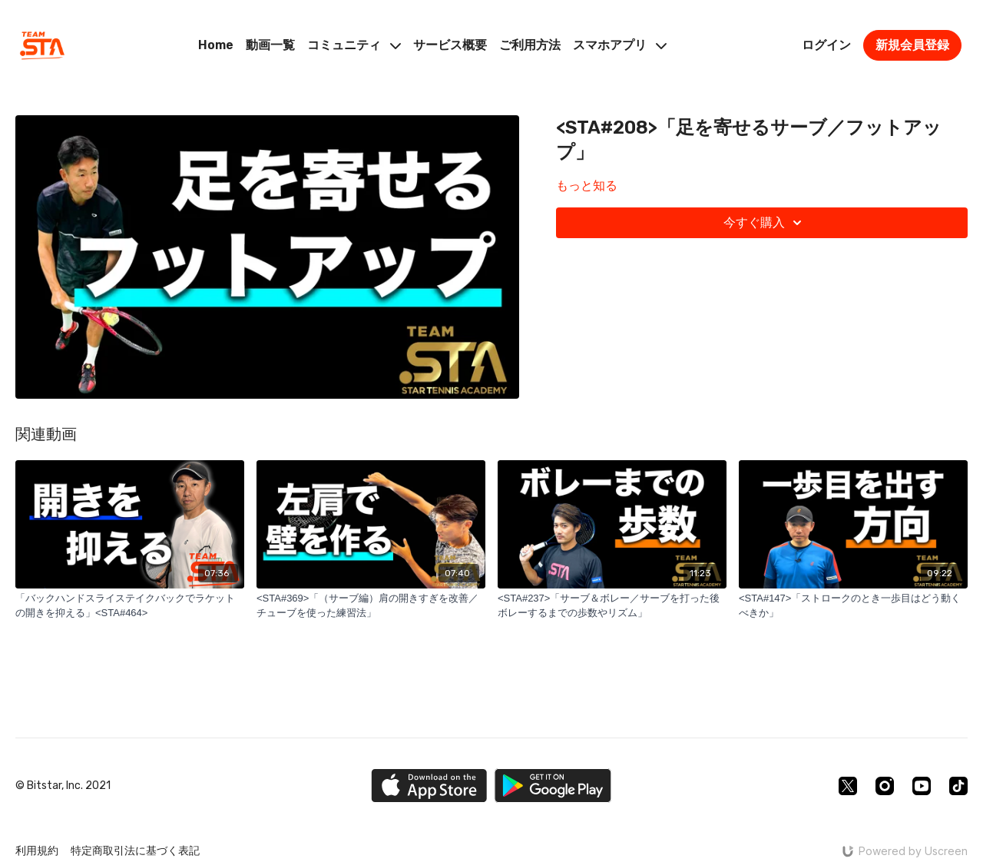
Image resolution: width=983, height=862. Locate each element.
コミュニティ (354, 45)
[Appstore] (429, 785)
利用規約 (36, 850)
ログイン (826, 45)
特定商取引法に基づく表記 (135, 850)
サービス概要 (450, 45)
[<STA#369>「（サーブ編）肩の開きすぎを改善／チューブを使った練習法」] (371, 606)
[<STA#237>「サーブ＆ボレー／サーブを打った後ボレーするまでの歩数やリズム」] (612, 606)
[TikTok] (958, 786)
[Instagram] (884, 786)
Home (215, 45)
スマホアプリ (620, 45)
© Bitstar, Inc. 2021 (63, 786)
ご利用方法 (530, 45)
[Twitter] (848, 786)
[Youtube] (921, 786)
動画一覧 (270, 45)
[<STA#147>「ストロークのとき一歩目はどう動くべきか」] (853, 606)
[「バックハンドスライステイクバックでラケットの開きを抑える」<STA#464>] (129, 606)
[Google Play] (553, 785)
